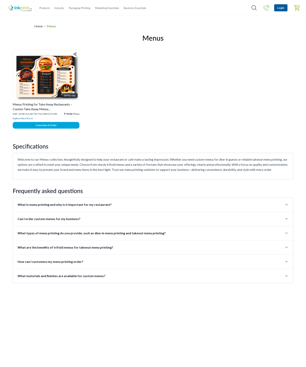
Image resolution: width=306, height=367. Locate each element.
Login (280, 7)
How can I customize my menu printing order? (153, 262)
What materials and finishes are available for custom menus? (153, 276)
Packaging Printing (79, 8)
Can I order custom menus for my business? (153, 219)
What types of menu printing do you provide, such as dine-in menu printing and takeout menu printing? (153, 233)
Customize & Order (46, 125)
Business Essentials (135, 8)
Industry (59, 8)
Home (38, 26)
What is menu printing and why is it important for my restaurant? (153, 205)
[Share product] (75, 54)
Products (44, 8)
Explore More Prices (24, 118)
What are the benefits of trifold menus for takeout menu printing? (153, 247)
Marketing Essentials (107, 8)
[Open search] (254, 8)
